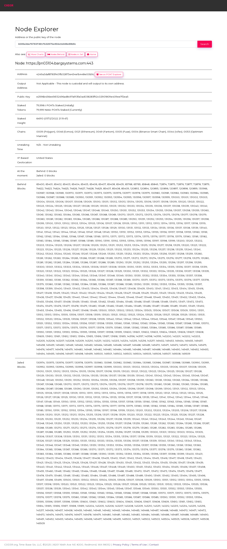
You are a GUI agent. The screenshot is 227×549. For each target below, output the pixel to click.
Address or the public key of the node (38, 37)
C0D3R (8, 5)
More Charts (35, 54)
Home (91, 54)
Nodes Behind (55, 54)
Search (204, 44)
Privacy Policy (121, 544)
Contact (154, 544)
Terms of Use (139, 544)
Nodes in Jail (75, 54)
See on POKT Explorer (108, 74)
